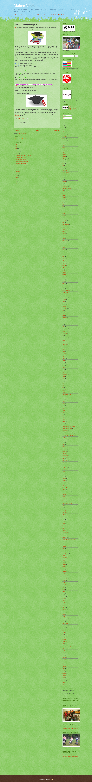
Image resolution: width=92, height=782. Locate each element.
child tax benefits (65, 224)
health (63, 354)
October (17, 153)
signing (63, 585)
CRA (63, 252)
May (17, 177)
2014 (16, 144)
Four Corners (64, 337)
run (63, 559)
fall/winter (64, 313)
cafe (63, 204)
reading (63, 544)
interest (63, 376)
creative (63, 258)
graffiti (63, 349)
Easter (63, 288)
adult (63, 141)
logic (63, 415)
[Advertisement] (68, 765)
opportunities (64, 492)
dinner (63, 279)
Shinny (63, 582)
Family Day (64, 317)
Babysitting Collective (66, 172)
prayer (63, 528)
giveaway (64, 347)
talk (63, 619)
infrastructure (64, 374)
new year (64, 480)
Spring (63, 600)
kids (63, 390)
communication (65, 240)
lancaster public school (66, 394)
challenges (64, 220)
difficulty (64, 276)
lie (62, 406)
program (64, 533)
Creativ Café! (52, 15)
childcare (64, 226)
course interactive (65, 251)
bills (63, 183)
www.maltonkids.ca (66, 679)
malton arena (64, 424)
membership (64, 449)
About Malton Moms (26, 15)
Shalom (63, 580)
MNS (63, 458)
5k (62, 129)
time (63, 628)
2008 (16, 183)
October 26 (64, 487)
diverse (63, 281)
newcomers (64, 482)
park (63, 505)
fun (63, 342)
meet (63, 444)
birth (63, 184)
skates (63, 589)
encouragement (65, 297)
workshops (64, 675)
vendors (63, 648)
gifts (63, 346)
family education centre (66, 320)
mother (63, 471)
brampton (64, 195)
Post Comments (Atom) (23, 133)
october (63, 485)
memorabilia (64, 451)
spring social (64, 602)
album (63, 149)
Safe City (64, 560)
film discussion (65, 328)
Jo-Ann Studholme (65, 380)
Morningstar (64, 469)
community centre (65, 243)
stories (63, 605)
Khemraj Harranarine (66, 388)
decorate (64, 272)
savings (63, 566)
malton (63, 423)
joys (63, 383)
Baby (63, 168)
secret (63, 573)
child (63, 222)
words (63, 671)
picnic (63, 519)
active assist (64, 134)
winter (63, 664)
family (63, 315)
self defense (64, 575)
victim (63, 650)
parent (63, 500)
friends (63, 340)
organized (64, 494)
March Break (64, 439)
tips (63, 630)
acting (63, 132)
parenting (64, 501)
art (62, 161)
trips (63, 643)
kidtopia (63, 392)
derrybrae (64, 274)
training (63, 636)
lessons (63, 405)
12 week (64, 124)
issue (63, 378)
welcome (64, 657)
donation (64, 283)
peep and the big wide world (67, 508)
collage (63, 238)
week (63, 655)
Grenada (64, 353)
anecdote (64, 156)
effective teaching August (67, 290)
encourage (64, 295)
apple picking (64, 158)
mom (63, 462)
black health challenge (66, 188)
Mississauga (64, 457)
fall (63, 311)
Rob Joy (64, 555)
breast (63, 197)
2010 (16, 179)
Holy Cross (64, 363)
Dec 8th (63, 270)
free (63, 338)
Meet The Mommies (40, 15)
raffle (63, 541)
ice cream (64, 367)
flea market (64, 333)
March (63, 437)
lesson (63, 403)
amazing (64, 154)
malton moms (65, 431)
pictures (63, 521)
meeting (63, 446)
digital (63, 277)
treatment (64, 639)
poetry (63, 526)
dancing (63, 263)
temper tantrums (65, 623)
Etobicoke (64, 299)
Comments (65, 117)
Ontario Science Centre (66, 491)
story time (64, 607)
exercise (63, 304)
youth (63, 682)
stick (63, 603)
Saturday (64, 564)
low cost (64, 419)
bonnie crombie (65, 192)
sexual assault (65, 576)
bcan (63, 179)
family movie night (65, 322)
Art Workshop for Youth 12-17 (21, 159)
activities (64, 138)
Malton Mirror (65, 430)
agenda (63, 145)
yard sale (64, 680)
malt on (63, 421)
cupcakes (64, 260)
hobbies (63, 358)
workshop (64, 673)
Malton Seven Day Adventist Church (69, 435)
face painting (64, 308)
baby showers (65, 170)
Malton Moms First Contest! (21, 157)
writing (63, 677)
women (63, 668)
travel (63, 637)
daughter (64, 265)
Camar (63, 208)
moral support (65, 467)
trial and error (65, 641)
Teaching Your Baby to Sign (21, 167)
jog (63, 381)
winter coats (64, 666)
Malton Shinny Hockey (20, 165)
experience (64, 306)
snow (63, 593)
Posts (64, 115)
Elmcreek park (65, 292)
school (63, 569)
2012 (16, 148)
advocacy (64, 143)
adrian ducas (64, 140)
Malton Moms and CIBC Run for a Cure (23, 155)
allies (63, 152)
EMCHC (64, 294)
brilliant (63, 199)
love (63, 417)
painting (63, 498)
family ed (64, 319)
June (63, 387)
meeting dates (65, 448)
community (64, 242)
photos (63, 517)
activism (64, 136)
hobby (63, 360)
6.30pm (63, 131)
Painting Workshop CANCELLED (22, 161)
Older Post (57, 130)
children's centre (65, 231)
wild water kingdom (66, 662)
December (18, 149)
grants (63, 351)
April (63, 159)
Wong (63, 670)
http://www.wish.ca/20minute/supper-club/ (70, 728)
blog (63, 190)
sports (63, 598)
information (64, 372)
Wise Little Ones (62, 15)
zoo (63, 684)
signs (63, 587)
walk (63, 652)
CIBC (63, 234)
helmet (63, 356)
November (18, 151)
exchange (64, 303)
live (63, 412)
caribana (64, 218)
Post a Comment (20, 124)
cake (63, 206)
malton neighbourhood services (68, 433)
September (18, 171)
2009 (16, 181)
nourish (63, 483)
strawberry (64, 609)
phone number (65, 516)
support (63, 614)
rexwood (64, 550)
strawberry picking (65, 610)
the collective (64, 625)
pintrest (63, 523)
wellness (64, 659)
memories (64, 453)
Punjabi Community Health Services (69, 539)
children (63, 229)
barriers (63, 175)
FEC (63, 324)
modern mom (64, 460)
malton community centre (67, 428)
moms (63, 464)
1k (62, 125)
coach (63, 236)
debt (63, 269)
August (17, 173)
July (17, 175)
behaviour (64, 181)
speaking (64, 596)
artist (63, 163)
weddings (64, 653)
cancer (63, 213)
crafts (63, 254)
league (63, 399)
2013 (16, 146)
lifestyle (63, 410)
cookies (63, 249)
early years (64, 286)
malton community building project (68, 426)
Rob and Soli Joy (65, 553)
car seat (63, 217)
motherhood (64, 474)
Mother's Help (65, 473)
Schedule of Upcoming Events (21, 169)
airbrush (63, 147)
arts (63, 165)
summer (63, 612)
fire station (64, 331)
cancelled (64, 211)
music (63, 476)
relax (63, 548)
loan (63, 414)
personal (64, 510)
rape (63, 542)
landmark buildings (66, 396)
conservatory (64, 245)
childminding (64, 227)
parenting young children (67, 503)
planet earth (64, 525)
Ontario (63, 489)
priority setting (65, 532)
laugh (63, 397)
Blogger (51, 779)
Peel (63, 507)
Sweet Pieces (64, 618)
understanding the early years (67, 646)
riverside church (65, 551)
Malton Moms (25, 5)
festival (63, 326)
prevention (64, 530)
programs (64, 535)
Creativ (63, 256)
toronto (63, 632)
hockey (63, 362)
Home (16, 15)
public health (64, 537)
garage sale (64, 344)
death (63, 267)
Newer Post (17, 130)
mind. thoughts (65, 455)
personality (64, 512)
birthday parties (65, 186)
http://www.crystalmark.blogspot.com (69, 754)
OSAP (63, 496)
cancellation (64, 209)
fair (63, 310)
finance (63, 329)
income (63, 369)
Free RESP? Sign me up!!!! (21, 163)
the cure (63, 627)
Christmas (64, 233)
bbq (63, 177)
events (63, 301)
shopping (64, 584)
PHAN (63, 514)
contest (63, 247)
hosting (63, 365)
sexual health (64, 578)
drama (63, 285)
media (63, 442)
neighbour (64, 478)
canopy (63, 215)
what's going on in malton (67, 661)
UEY (63, 645)
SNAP (63, 591)
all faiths (64, 150)
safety (63, 562)
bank (63, 174)
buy (63, 202)
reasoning (64, 546)
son (63, 594)
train (63, 634)
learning (63, 401)
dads (63, 261)
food (63, 335)
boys (63, 193)
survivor (64, 616)
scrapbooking (64, 571)
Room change (65, 557)
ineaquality (64, 371)
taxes (63, 621)
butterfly (64, 201)
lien (63, 408)
